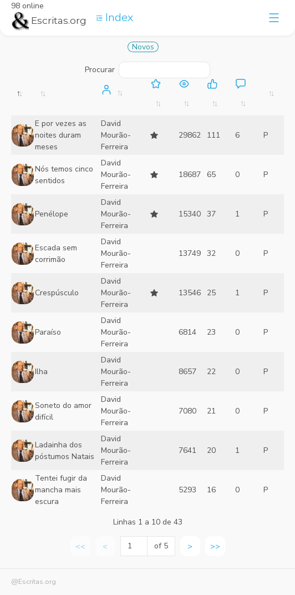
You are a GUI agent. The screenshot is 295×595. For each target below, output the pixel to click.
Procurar (147, 70)
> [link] (189, 546)
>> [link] (215, 546)
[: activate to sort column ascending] (67, 96)
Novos (143, 47)
